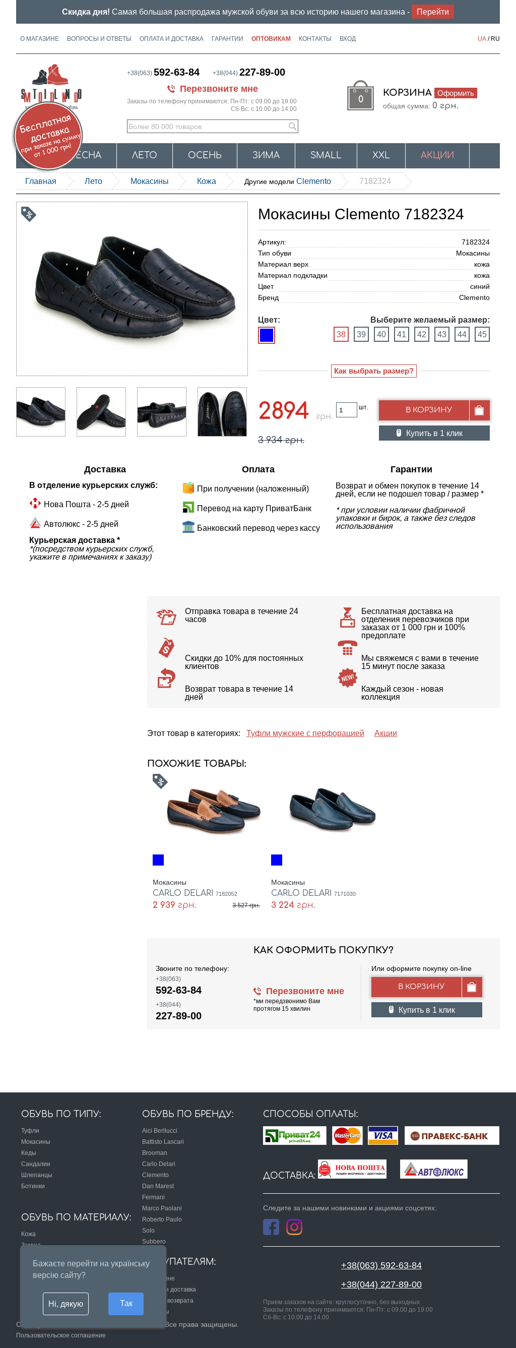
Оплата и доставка (172, 38)
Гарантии (227, 38)
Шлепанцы (36, 1175)
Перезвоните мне (219, 88)
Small (326, 155)
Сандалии (35, 1164)
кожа (206, 181)
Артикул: (272, 242)
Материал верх (283, 264)
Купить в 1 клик (434, 433)
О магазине (39, 38)
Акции (437, 155)
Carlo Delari (158, 1164)
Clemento (287, 181)
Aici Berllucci (159, 1130)
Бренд (268, 297)
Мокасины (150, 181)
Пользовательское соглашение (61, 1335)
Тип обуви (274, 253)
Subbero (154, 1241)
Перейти (433, 11)
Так (126, 1303)
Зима (266, 155)
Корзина (430, 93)
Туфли (30, 1130)
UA (482, 38)
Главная (40, 181)
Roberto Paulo (162, 1219)
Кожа (28, 1234)
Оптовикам (271, 38)
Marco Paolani (162, 1208)
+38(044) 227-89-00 (381, 1284)
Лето (144, 155)
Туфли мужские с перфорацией (305, 733)
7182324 (375, 181)
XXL (381, 155)
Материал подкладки (293, 275)
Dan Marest (158, 1186)
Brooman (154, 1152)
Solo (148, 1230)
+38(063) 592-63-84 (381, 1265)
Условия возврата (168, 1300)
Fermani (153, 1197)
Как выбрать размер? (374, 371)
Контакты (315, 38)
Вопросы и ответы (99, 38)
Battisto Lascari (163, 1141)
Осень (205, 155)
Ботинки (33, 1186)
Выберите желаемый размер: (430, 320)
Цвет (266, 286)
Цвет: (269, 320)
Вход (348, 38)
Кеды (28, 1152)
